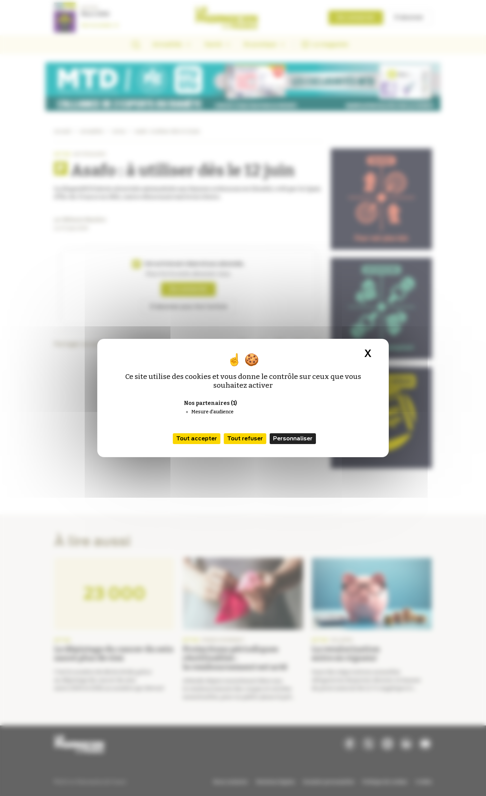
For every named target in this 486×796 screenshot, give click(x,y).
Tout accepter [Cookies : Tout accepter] (196, 438)
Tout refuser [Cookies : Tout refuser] (245, 438)
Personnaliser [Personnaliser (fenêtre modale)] (293, 438)
